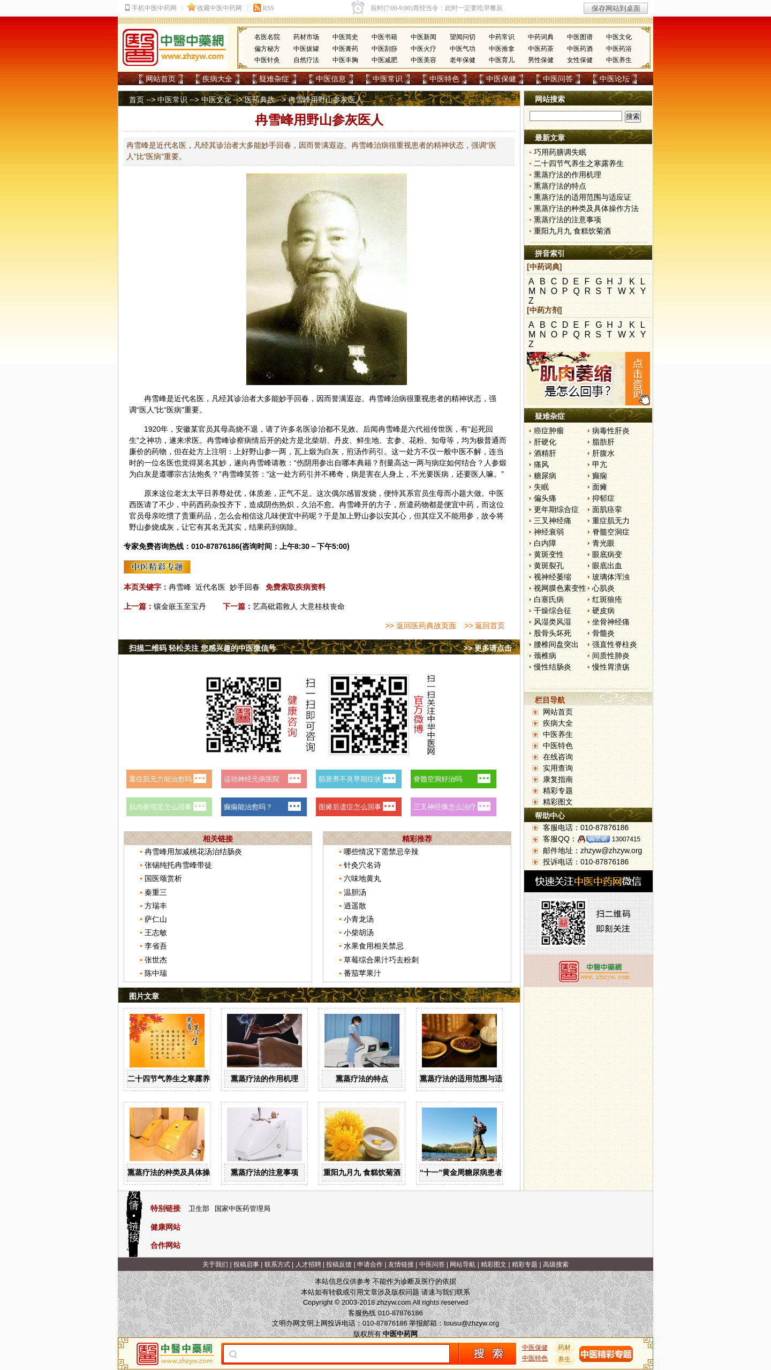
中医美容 (423, 60)
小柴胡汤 (359, 932)
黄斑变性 (549, 554)
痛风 (541, 464)
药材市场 (306, 37)
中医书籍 (384, 37)
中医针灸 (267, 60)
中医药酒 (580, 48)
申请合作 (370, 1264)
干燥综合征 (552, 610)
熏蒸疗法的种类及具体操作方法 (179, 1172)
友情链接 (401, 1264)
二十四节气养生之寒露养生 (172, 1078)
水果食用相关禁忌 (374, 946)
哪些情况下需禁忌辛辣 (381, 851)
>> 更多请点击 (488, 648)
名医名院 (267, 37)
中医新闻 (423, 37)
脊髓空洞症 (611, 532)
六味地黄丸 (362, 878)
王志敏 (156, 932)
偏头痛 (545, 498)
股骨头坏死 (552, 633)
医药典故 (260, 99)
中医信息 (331, 78)
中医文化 (619, 37)
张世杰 (156, 959)
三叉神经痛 (552, 520)
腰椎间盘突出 (556, 644)
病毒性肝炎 (611, 430)
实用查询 (558, 768)
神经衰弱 (549, 532)
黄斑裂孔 (549, 565)
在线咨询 (558, 756)
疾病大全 (217, 78)
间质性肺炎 (611, 655)
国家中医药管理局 (242, 1209)
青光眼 (603, 543)
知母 (439, 440)
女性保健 (580, 60)
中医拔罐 (306, 48)
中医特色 (444, 78)
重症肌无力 (611, 520)
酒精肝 (545, 453)
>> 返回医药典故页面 (420, 625)
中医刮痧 (384, 48)
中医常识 (388, 78)
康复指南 (558, 779)
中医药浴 (619, 48)
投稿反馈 (339, 1264)
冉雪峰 (180, 587)
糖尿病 (545, 475)
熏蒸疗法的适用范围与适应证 (468, 1078)
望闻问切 (462, 37)
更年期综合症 (556, 509)
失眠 (541, 487)
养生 (564, 1359)
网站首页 (161, 78)
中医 (458, 451)
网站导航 (462, 1264)
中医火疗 (423, 48)
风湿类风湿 (552, 622)
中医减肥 (384, 60)
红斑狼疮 (607, 599)
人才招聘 (308, 1264)
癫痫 (599, 475)
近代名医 (210, 587)
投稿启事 (246, 1264)
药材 (564, 1347)
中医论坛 (615, 78)
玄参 (394, 440)
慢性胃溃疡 (611, 667)
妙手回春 (245, 587)
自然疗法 (306, 60)
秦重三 (156, 892)
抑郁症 (603, 498)
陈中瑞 (156, 973)
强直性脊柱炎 (614, 644)
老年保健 (462, 60)
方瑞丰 (156, 905)
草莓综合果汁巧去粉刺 (381, 959)
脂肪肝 (603, 442)
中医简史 (345, 37)
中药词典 (541, 37)
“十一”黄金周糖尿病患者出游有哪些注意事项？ (498, 1172)
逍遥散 (355, 905)
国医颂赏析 (163, 878)
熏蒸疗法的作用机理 (264, 1078)
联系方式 (277, 1264)
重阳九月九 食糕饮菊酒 (361, 1172)
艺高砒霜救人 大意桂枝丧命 (299, 606)
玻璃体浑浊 (611, 577)
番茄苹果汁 (362, 973)
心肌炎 (603, 588)
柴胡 (319, 440)
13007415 (626, 839)
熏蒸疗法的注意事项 (264, 1172)
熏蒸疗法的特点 (362, 1078)
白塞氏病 (549, 599)
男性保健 (541, 60)
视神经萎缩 (552, 577)
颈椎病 (545, 655)
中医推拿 (502, 48)
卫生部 (198, 1209)
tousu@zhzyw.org (471, 1323)
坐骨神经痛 (611, 622)
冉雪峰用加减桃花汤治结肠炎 (193, 851)
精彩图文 (558, 801)
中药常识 (502, 37)
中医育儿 (502, 60)
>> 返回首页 (484, 625)
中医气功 (462, 48)
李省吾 (156, 946)
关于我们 (215, 1264)
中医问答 (558, 78)
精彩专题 (558, 790)
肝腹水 (603, 453)
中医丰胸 (345, 60)
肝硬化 (545, 442)
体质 (256, 493)
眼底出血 (607, 565)
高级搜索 (556, 1264)
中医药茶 (541, 48)
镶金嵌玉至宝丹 (180, 606)
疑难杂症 (274, 78)
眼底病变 (607, 554)
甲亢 (599, 464)
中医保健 (501, 78)
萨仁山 (156, 919)
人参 (491, 462)
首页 (136, 99)
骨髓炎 (603, 633)
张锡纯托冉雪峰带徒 (178, 865)
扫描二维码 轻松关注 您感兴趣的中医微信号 (202, 648)
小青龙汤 (359, 919)
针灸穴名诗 (362, 865)
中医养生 (619, 60)
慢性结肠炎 (552, 667)
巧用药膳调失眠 (560, 152)
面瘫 (599, 487)
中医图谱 (580, 37)
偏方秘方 (267, 48)
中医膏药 (345, 48)
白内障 (545, 543)
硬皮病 (603, 610)
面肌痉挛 (607, 509)
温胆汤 (355, 892)
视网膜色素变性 (560, 588)
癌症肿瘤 (549, 430)
